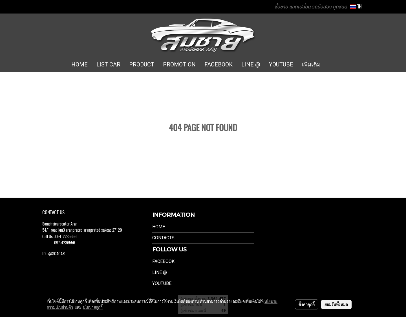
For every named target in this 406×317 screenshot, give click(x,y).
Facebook (163, 261)
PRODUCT (141, 64)
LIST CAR (108, 64)
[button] (333, 64)
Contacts (163, 237)
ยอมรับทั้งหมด (336, 304)
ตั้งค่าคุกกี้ (307, 304)
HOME (79, 64)
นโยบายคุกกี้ (93, 307)
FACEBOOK (218, 64)
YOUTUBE (281, 64)
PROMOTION (179, 64)
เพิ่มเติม (311, 64)
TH (355, 7)
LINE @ (250, 64)
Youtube (161, 283)
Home (158, 226)
